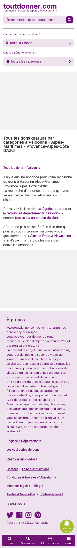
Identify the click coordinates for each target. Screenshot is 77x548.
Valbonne (33, 167)
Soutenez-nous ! (51, 494)
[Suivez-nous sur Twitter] (10, 516)
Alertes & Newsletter (21, 494)
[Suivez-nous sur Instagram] (28, 516)
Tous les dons (13, 167)
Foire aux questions (35, 469)
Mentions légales (18, 486)
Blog (37, 486)
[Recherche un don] (35, 20)
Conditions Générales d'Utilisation (30, 477)
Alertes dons (66, 530)
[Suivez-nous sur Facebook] (19, 516)
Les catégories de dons (23, 449)
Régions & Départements (24, 441)
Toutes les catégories (25, 61)
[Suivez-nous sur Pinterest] (37, 516)
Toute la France (20, 43)
